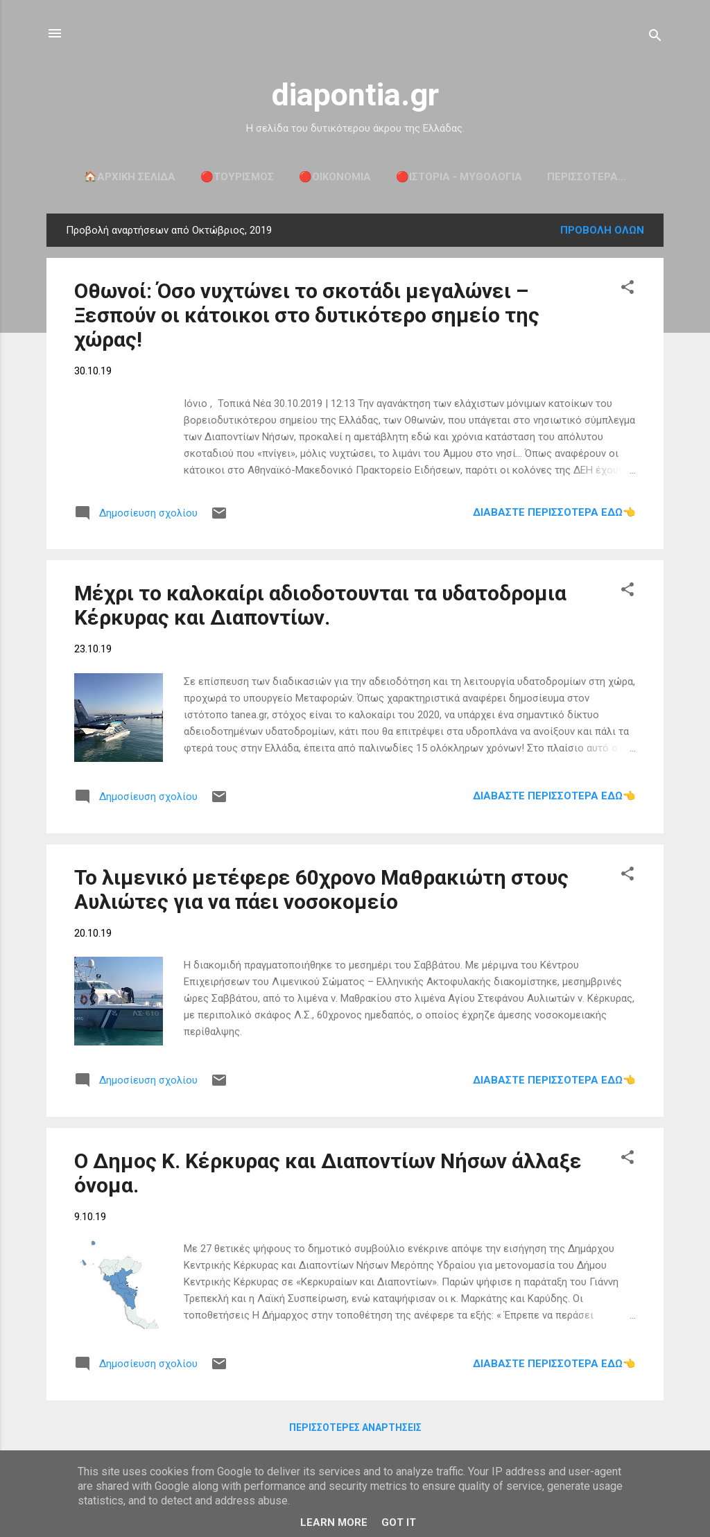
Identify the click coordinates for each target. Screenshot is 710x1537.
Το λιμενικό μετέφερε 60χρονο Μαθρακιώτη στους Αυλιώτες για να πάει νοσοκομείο (321, 889)
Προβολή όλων (602, 230)
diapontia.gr (355, 94)
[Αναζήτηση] (655, 38)
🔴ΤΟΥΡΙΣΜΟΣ (237, 177)
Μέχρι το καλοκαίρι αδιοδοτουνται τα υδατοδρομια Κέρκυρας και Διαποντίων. (320, 605)
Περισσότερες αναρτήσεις (355, 1427)
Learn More (333, 1522)
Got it (398, 1522)
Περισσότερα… (586, 177)
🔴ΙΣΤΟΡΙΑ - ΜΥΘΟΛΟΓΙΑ (459, 177)
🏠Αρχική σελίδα (129, 177)
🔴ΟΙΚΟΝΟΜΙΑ (335, 177)
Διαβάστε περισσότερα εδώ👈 (554, 512)
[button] (627, 289)
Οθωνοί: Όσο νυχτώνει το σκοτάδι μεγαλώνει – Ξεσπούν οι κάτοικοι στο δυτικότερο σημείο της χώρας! (306, 315)
